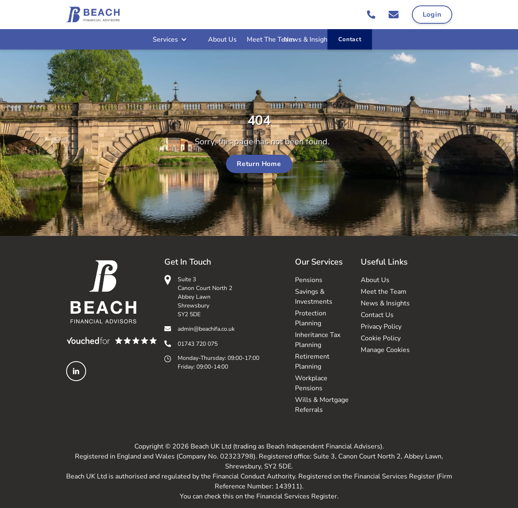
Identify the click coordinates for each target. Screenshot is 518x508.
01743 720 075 (198, 344)
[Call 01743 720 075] (371, 14)
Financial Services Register (296, 496)
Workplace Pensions (311, 383)
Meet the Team (383, 291)
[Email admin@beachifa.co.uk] (394, 15)
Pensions (308, 280)
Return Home (259, 164)
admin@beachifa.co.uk (206, 329)
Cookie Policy (381, 338)
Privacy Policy (381, 326)
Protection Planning (310, 318)
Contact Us (377, 315)
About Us (222, 39)
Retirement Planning (312, 361)
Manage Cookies (385, 349)
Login (432, 14)
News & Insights (308, 39)
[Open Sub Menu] (183, 39)
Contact (350, 39)
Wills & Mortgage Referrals (322, 404)
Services (165, 39)
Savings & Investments (313, 296)
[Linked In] (76, 371)
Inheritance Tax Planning (317, 339)
